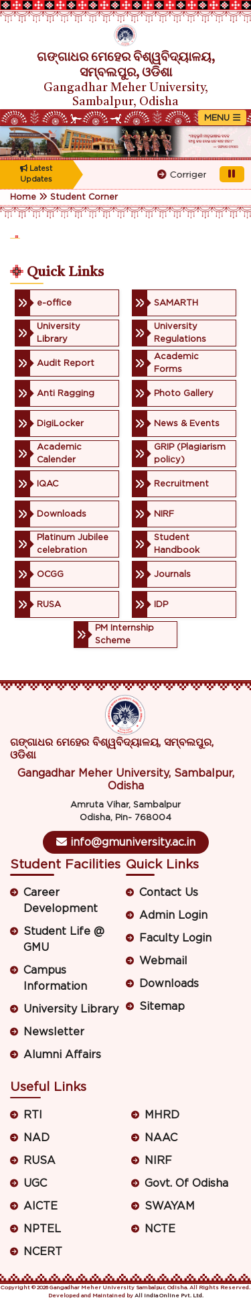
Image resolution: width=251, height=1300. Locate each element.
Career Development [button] (60, 900)
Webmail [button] (163, 961)
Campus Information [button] (55, 978)
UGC (35, 1183)
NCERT (42, 1251)
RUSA (39, 1160)
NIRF (158, 1160)
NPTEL (42, 1229)
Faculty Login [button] (175, 938)
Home (23, 197)
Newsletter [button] (53, 1032)
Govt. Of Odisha (186, 1183)
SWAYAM (170, 1206)
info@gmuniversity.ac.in (125, 842)
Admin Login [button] (173, 915)
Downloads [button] (169, 983)
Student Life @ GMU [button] (63, 939)
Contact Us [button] (168, 892)
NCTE (160, 1229)
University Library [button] (70, 1009)
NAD (36, 1137)
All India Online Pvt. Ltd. (169, 1296)
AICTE (40, 1206)
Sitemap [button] (162, 1006)
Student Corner (84, 197)
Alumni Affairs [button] (62, 1054)
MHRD (162, 1115)
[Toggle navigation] (222, 117)
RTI (32, 1115)
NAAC (161, 1137)
